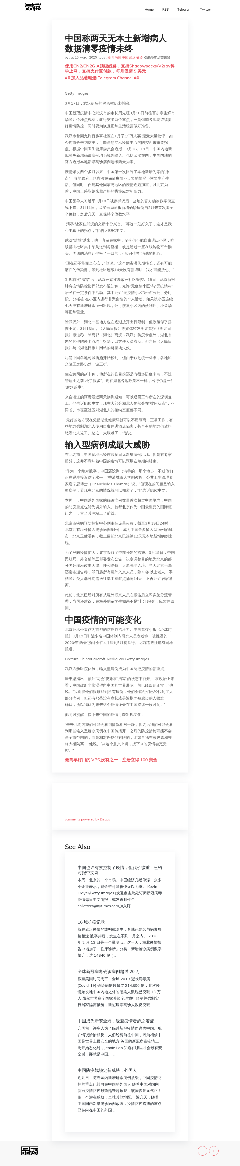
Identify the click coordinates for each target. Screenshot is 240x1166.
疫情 (110, 57)
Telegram (184, 9)
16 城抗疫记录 (91, 922)
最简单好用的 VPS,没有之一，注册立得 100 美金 (111, 759)
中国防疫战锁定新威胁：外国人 (107, 1070)
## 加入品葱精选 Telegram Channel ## (102, 77)
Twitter (205, 9)
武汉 (132, 57)
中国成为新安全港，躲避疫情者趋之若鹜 (116, 1020)
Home (149, 9)
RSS (165, 9)
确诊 (139, 57)
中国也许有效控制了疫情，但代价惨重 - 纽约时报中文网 (120, 870)
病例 (118, 57)
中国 (125, 57)
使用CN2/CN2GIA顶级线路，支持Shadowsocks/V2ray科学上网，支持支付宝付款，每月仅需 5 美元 (120, 68)
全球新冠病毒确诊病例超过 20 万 (109, 971)
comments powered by (87, 819)
